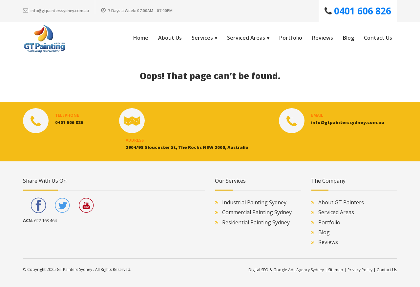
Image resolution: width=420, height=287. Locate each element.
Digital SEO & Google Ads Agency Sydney (286, 270)
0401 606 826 (361, 11)
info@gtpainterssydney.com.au (56, 10)
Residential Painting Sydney (256, 222)
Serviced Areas (336, 212)
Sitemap (335, 270)
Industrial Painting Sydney (254, 202)
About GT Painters (341, 202)
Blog (324, 232)
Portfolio (329, 222)
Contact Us (387, 270)
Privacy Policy (359, 270)
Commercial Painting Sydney (257, 212)
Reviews (328, 242)
